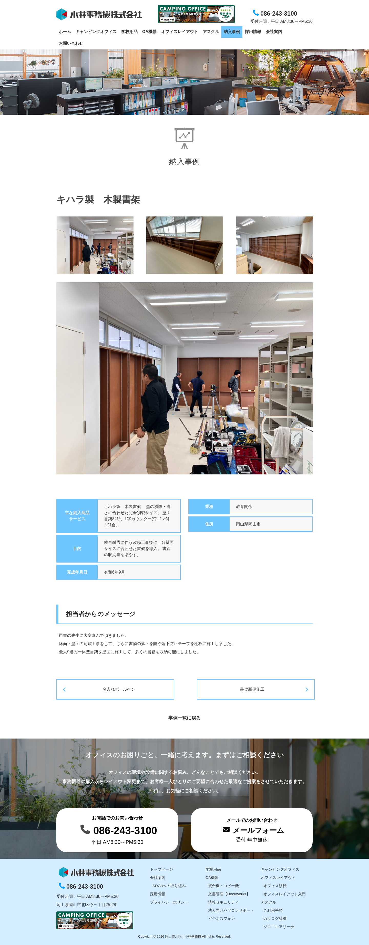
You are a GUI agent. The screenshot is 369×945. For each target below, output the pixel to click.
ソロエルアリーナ (278, 925)
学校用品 (213, 868)
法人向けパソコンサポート (231, 909)
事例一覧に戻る (184, 717)
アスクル (268, 901)
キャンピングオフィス (280, 868)
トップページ (161, 868)
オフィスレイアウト (278, 876)
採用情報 (157, 893)
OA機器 (212, 876)
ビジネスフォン (221, 917)
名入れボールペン (137, 689)
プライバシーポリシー (169, 901)
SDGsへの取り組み (169, 884)
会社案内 (157, 876)
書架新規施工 (231, 689)
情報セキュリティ (223, 901)
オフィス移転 (274, 884)
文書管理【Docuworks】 (229, 893)
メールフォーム (258, 829)
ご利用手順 (273, 909)
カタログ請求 (274, 917)
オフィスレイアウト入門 (284, 893)
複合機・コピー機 (223, 884)
